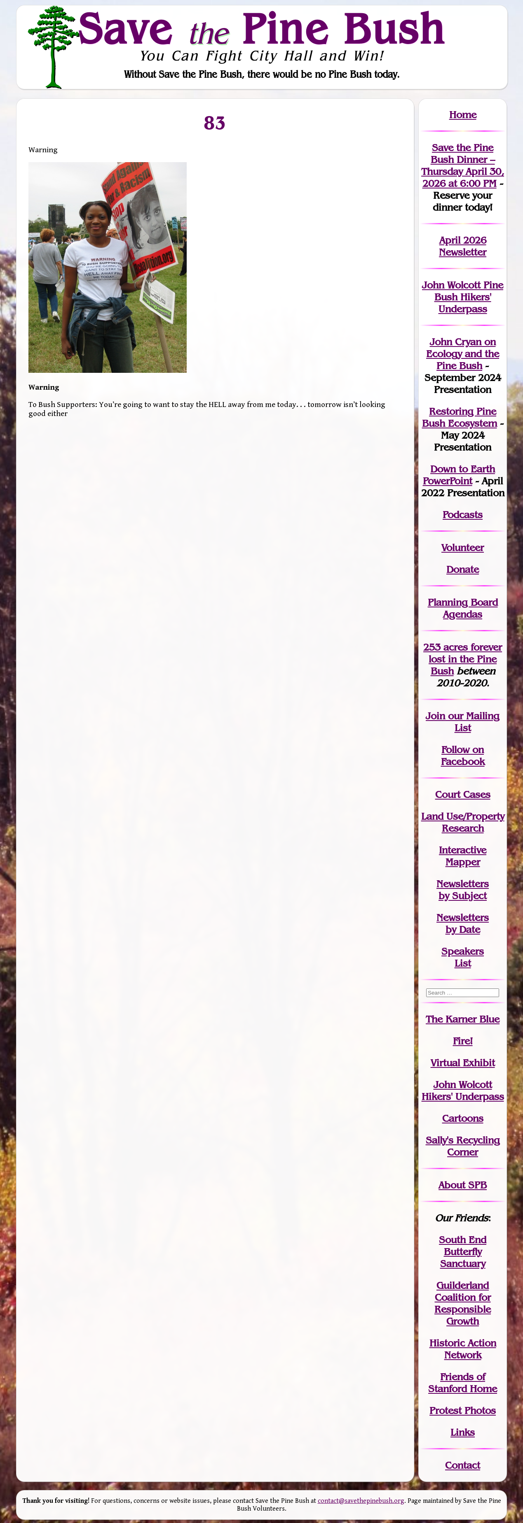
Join (435, 716)
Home (462, 115)
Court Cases (462, 794)
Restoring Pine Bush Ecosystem (459, 417)
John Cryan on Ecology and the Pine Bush (462, 354)
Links (462, 1432)
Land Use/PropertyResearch (462, 822)
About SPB (463, 1185)
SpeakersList (462, 957)
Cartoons (462, 1118)
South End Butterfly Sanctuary (462, 1252)
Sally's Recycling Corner (463, 1146)
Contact (462, 1465)
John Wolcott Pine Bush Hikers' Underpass (462, 297)
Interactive (462, 850)
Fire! (463, 1041)
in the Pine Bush (465, 659)
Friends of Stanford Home (462, 1383)
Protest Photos (462, 1410)
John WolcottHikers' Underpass (463, 1090)
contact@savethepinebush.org (361, 1501)
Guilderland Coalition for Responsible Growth (462, 1303)
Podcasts (463, 515)
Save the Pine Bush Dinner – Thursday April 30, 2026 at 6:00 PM (462, 165)
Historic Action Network (462, 1349)
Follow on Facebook (463, 755)
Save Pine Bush (262, 28)
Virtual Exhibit (463, 1063)
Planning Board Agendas (463, 608)
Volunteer (462, 547)
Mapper (463, 862)
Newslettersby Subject (462, 890)
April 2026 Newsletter (462, 246)
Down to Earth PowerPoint (459, 475)
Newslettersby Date (462, 923)
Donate (462, 569)
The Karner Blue (463, 1019)
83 (215, 122)
